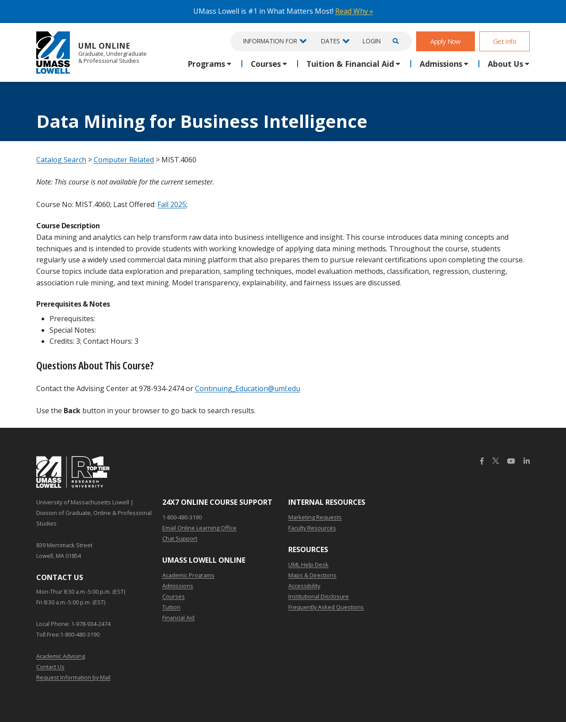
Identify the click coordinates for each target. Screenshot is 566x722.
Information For (270, 41)
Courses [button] (266, 63)
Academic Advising (60, 656)
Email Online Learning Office (199, 528)
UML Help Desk (308, 564)
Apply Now (445, 41)
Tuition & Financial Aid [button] (350, 63)
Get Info (504, 41)
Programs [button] (206, 63)
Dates (330, 41)
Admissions (177, 586)
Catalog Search (61, 160)
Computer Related (124, 160)
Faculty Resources (312, 528)
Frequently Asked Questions (326, 607)
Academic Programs (188, 575)
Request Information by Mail (73, 677)
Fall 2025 (171, 204)
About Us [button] (505, 63)
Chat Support (179, 538)
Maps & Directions (312, 575)
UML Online (91, 52)
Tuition (171, 607)
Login (372, 41)
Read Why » (354, 11)
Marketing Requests (315, 517)
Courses (173, 596)
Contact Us (50, 667)
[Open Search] (394, 41)
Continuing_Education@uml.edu (247, 388)
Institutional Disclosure (318, 596)
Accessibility (304, 586)
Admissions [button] (441, 63)
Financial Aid (178, 618)
